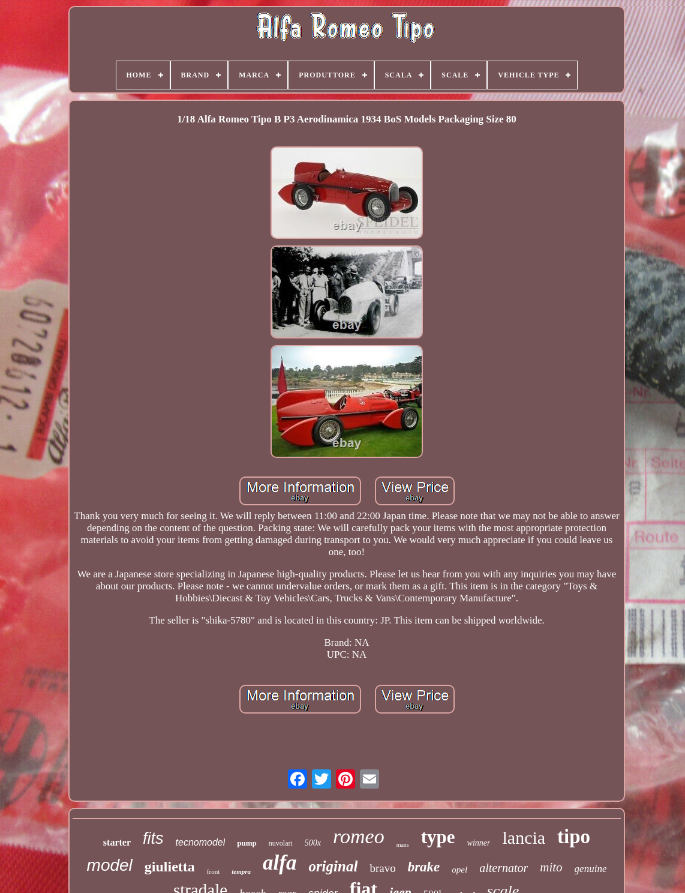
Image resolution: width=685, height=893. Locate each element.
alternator (503, 867)
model (110, 865)
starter (117, 842)
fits (153, 838)
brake (424, 866)
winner (479, 842)
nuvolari (281, 843)
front (213, 871)
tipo (573, 836)
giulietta (170, 866)
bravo (382, 868)
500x (313, 842)
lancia (523, 837)
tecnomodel (201, 842)
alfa (279, 862)
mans (402, 844)
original (332, 866)
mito (551, 867)
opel (459, 869)
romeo (358, 836)
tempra (241, 871)
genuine (591, 868)
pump (247, 842)
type (438, 836)
